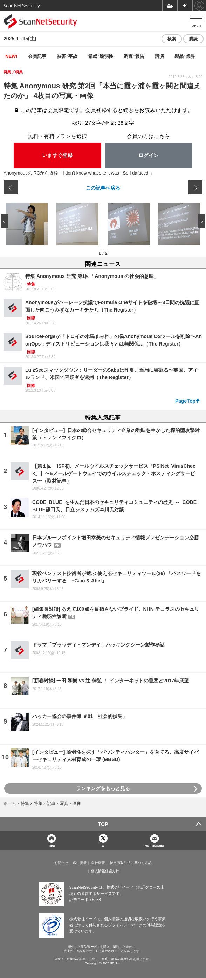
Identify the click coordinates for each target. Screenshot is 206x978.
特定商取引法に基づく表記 (131, 863)
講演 (159, 56)
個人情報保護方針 (105, 871)
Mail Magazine (154, 845)
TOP (103, 824)
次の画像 (195, 187)
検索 (171, 38)
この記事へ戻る (103, 187)
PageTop (185, 401)
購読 (193, 38)
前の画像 (11, 187)
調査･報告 (134, 56)
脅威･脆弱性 (100, 56)
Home (51, 845)
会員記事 (37, 56)
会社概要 (98, 863)
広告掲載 (80, 863)
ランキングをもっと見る (103, 788)
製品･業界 (184, 56)
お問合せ (61, 863)
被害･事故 (67, 56)
